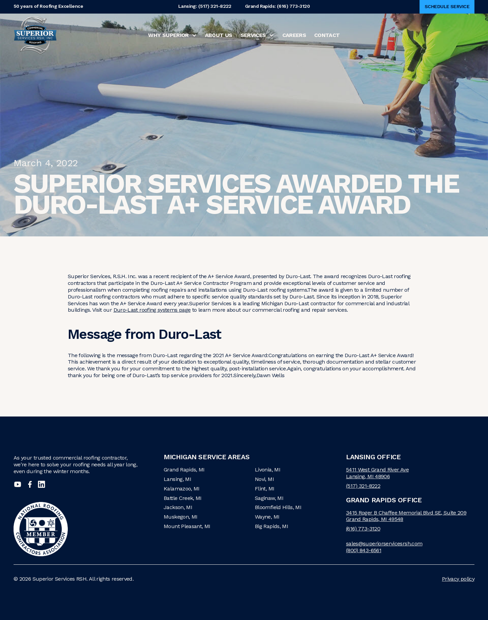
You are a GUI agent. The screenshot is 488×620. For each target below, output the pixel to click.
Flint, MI (264, 488)
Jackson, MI (178, 507)
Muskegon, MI (180, 517)
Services (253, 35)
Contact (327, 35)
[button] (172, 35)
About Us (218, 35)
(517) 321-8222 (363, 486)
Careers (294, 35)
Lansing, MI (177, 479)
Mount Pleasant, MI (187, 526)
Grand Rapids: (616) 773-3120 (277, 6)
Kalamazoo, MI (182, 488)
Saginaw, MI (269, 498)
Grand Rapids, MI (184, 469)
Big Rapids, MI (271, 526)
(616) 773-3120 (363, 528)
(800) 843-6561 (363, 550)
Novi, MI (264, 479)
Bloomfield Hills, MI (278, 507)
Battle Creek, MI (183, 498)
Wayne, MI (267, 517)
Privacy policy (458, 579)
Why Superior (168, 35)
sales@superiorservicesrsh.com (384, 543)
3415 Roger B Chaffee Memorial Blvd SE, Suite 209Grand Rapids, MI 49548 (406, 516)
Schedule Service (447, 6)
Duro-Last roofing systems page (152, 310)
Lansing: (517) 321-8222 (204, 6)
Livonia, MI (267, 469)
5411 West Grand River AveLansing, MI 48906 (377, 473)
